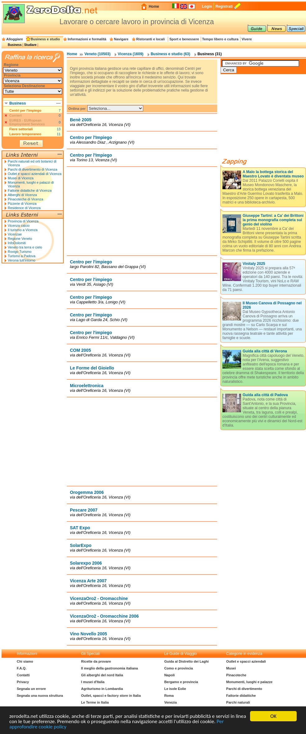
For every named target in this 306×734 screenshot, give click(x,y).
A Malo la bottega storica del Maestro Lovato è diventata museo (273, 174)
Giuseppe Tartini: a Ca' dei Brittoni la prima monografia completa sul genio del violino (273, 219)
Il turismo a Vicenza (23, 230)
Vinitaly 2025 (254, 264)
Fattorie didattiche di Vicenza (30, 190)
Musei (231, 668)
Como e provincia (178, 668)
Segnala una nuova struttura (40, 695)
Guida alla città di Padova (265, 395)
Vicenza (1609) (131, 54)
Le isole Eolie (175, 689)
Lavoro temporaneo (25, 134)
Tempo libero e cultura (220, 39)
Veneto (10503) (97, 54)
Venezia (170, 702)
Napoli (169, 675)
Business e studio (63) (170, 54)
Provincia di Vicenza (23, 221)
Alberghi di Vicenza (22, 195)
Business (14, 45)
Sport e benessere (184, 39)
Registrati (224, 6)
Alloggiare (14, 39)
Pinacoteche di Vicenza (25, 199)
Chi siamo (25, 661)
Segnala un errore (31, 689)
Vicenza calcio (19, 225)
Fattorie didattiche (241, 695)
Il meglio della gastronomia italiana (109, 668)
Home (154, 6)
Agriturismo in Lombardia (102, 689)
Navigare (121, 39)
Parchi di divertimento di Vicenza (32, 169)
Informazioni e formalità (87, 39)
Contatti (23, 675)
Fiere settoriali (21, 129)
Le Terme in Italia (95, 702)
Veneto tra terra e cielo (25, 247)
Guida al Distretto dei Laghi (186, 661)
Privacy (23, 682)
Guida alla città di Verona (265, 351)
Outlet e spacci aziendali (246, 661)
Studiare (30, 45)
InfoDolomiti (17, 243)
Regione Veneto (20, 238)
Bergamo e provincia (181, 682)
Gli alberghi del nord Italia (102, 675)
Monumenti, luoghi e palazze (249, 682)
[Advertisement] (142, 211)
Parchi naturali (238, 702)
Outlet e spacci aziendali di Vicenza (35, 174)
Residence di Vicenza (24, 208)
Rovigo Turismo (19, 251)
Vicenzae (15, 234)
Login (207, 6)
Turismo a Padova (21, 256)
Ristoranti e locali (150, 39)
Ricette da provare (96, 661)
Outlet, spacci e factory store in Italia (111, 695)
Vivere (247, 39)
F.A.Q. (21, 668)
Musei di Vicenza (21, 178)
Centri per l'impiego (25, 110)
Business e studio (45, 39)
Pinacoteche (236, 675)
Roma (169, 695)
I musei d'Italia (92, 682)
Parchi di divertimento (244, 689)
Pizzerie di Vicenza (22, 203)
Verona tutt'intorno (21, 260)
